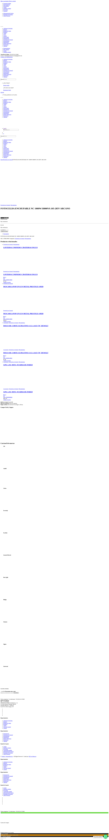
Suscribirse (16, 692)
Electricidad (6, 37)
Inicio (2, 159)
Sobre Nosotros (6, 15)
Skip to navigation (5, 1)
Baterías (5, 29)
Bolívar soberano (7, 836)
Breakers (5, 32)
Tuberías (5, 46)
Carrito (4, 7)
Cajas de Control (7, 727)
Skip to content (12, 1)
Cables (4, 33)
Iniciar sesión (6, 85)
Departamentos (6, 4)
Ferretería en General (8, 39)
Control (5, 36)
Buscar (2, 79)
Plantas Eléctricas (7, 43)
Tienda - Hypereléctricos (7, 756)
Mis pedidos (6, 6)
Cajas (4, 34)
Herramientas (6, 41)
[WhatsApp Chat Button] (105, 836)
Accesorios (5, 322)
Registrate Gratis (7, 90)
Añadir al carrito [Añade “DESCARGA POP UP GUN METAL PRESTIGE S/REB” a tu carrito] (7, 321)
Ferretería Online (7, 3)
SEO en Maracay (32, 756)
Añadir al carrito (4, 231)
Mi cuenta (5, 9)
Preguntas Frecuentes (8, 14)
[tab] (55, 234)
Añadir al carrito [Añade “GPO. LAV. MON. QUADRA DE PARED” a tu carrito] (7, 399)
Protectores (5, 44)
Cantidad (3, 230)
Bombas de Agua (7, 31)
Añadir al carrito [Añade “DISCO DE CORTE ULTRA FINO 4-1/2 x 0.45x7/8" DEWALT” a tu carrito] (7, 360)
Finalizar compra (7, 8)
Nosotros (5, 11)
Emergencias (6, 38)
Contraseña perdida (7, 750)
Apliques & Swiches (8, 28)
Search (4, 128)
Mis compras (6, 49)
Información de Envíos (8, 13)
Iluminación (6, 42)
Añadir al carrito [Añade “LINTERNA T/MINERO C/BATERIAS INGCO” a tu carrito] (7, 282)
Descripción (6, 233)
